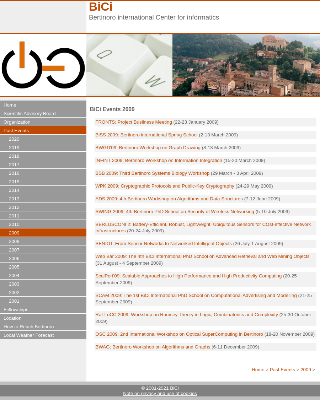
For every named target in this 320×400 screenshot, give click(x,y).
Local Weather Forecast (29, 335)
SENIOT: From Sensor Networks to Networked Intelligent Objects (163, 243)
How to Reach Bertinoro (29, 326)
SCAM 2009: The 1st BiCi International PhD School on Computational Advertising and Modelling (196, 295)
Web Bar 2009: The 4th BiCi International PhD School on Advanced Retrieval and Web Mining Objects (202, 256)
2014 (14, 190)
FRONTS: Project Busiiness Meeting (133, 122)
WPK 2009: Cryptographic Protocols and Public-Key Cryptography (164, 186)
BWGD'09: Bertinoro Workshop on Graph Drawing (148, 147)
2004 (14, 275)
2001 (14, 301)
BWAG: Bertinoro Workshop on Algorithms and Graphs (153, 347)
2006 (14, 258)
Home (258, 369)
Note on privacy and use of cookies (160, 393)
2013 (14, 198)
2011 (14, 215)
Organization (17, 122)
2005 (14, 267)
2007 (14, 250)
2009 (305, 369)
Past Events (282, 369)
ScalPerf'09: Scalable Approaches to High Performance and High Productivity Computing (188, 276)
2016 (14, 173)
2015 (14, 181)
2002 (14, 292)
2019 (14, 147)
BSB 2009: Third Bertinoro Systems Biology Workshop (152, 173)
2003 (14, 284)
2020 (14, 139)
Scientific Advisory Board (30, 113)
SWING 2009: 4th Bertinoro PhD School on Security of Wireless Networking (174, 211)
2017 (14, 164)
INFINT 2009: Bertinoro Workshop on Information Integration (158, 160)
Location (12, 318)
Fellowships (16, 309)
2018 (14, 156)
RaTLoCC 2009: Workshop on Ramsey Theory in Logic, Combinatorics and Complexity (186, 314)
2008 (14, 241)
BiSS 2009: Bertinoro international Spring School (146, 134)
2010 (14, 224)
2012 (14, 207)
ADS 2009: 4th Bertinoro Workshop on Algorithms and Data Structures (169, 198)
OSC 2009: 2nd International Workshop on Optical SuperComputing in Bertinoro (179, 334)
